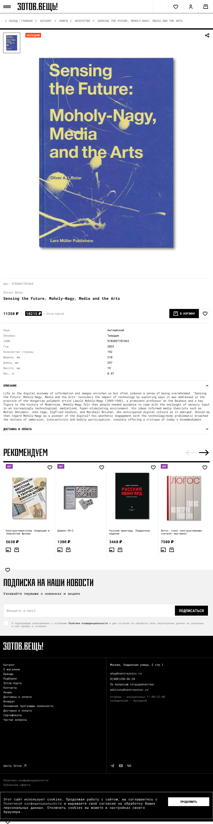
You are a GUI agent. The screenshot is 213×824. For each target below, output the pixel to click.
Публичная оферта (16, 785)
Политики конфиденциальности (88, 623)
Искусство (82, 20)
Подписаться (191, 610)
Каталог (46, 20)
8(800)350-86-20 (122, 679)
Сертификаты (12, 715)
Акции (7, 692)
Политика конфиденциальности (25, 780)
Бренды (8, 674)
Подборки (10, 678)
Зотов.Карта (12, 683)
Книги (63, 20)
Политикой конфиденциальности (33, 803)
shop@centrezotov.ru (126, 673)
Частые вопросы (15, 720)
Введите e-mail (21, 611)
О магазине (11, 669)
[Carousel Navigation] (197, 452)
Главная (27, 20)
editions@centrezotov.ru (129, 690)
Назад (13, 20)
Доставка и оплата (17, 697)
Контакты (10, 688)
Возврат (9, 701)
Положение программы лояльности (28, 706)
